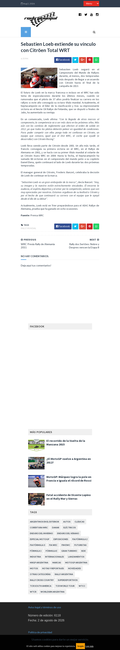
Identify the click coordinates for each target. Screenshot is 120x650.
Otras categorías (40, 566)
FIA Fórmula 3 (37, 537)
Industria (35, 549)
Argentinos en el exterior (44, 514)
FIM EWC (66, 537)
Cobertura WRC (39, 520)
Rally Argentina (64, 566)
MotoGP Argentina (76, 555)
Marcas (56, 555)
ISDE (83, 543)
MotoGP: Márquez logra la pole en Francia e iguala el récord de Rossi (68, 471)
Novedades (74, 560)
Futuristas (80, 537)
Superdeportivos (68, 572)
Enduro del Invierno (41, 525)
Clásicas (79, 514)
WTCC (82, 578)
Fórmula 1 (35, 543)
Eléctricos (69, 520)
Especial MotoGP (39, 531)
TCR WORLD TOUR (65, 578)
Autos (67, 514)
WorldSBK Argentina (52, 584)
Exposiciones (61, 531)
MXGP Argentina (39, 555)
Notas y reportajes (53, 560)
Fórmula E (51, 543)
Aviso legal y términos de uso (44, 599)
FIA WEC (53, 537)
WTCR (33, 584)
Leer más (89, 646)
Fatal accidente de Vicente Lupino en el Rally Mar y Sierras (68, 489)
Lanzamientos (76, 549)
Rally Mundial (26, 220)
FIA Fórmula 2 (79, 531)
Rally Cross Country (42, 572)
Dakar (55, 520)
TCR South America (40, 578)
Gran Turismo (69, 543)
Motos (34, 560)
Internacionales (54, 549)
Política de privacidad (40, 624)
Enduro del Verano (68, 525)
